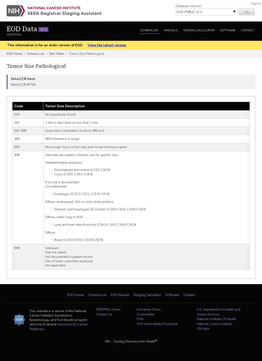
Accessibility (145, 314)
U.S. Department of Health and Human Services (218, 311)
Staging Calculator (199, 30)
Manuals (171, 30)
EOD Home (14, 53)
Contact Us (104, 314)
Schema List (149, 30)
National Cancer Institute (214, 324)
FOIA (140, 319)
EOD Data (27, 29)
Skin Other (56, 53)
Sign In (256, 3)
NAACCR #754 (23, 84)
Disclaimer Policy (149, 309)
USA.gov (203, 328)
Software (227, 30)
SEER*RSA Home (108, 309)
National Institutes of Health (216, 319)
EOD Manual (120, 295)
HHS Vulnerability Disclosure (157, 324)
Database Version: (189, 6)
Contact (247, 30)
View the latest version (107, 45)
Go (247, 12)
